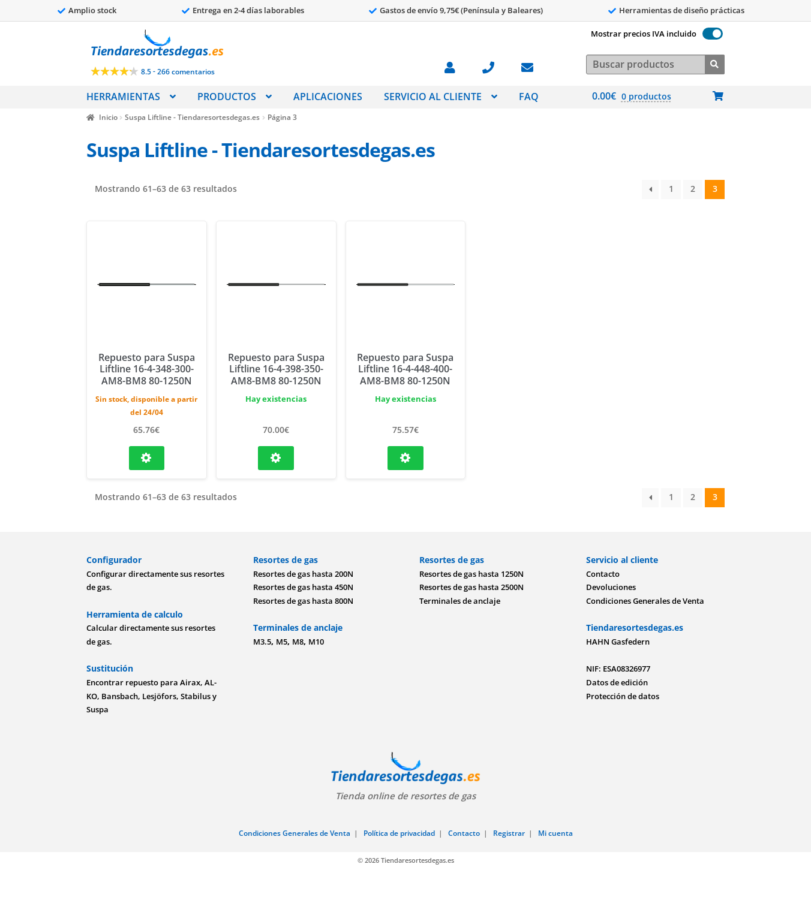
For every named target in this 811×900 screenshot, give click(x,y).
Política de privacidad (399, 833)
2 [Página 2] (692, 188)
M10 (316, 641)
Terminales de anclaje (459, 600)
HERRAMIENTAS (123, 96)
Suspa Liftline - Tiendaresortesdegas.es (192, 117)
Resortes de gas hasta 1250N (471, 573)
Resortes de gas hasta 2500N (471, 587)
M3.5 (262, 641)
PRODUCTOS (226, 96)
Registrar (509, 833)
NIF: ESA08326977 (618, 668)
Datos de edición (617, 682)
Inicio (108, 117)
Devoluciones (611, 587)
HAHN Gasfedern (618, 641)
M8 (298, 641)
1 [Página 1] (671, 188)
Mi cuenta (555, 833)
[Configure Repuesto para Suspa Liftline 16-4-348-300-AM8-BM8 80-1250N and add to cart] (147, 458)
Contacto (603, 573)
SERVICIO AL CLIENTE (433, 96)
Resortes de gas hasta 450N (303, 587)
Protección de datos (622, 696)
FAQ (529, 96)
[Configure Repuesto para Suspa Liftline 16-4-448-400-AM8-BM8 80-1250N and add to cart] (405, 458)
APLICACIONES (327, 96)
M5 (281, 641)
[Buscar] (714, 63)
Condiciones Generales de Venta (645, 600)
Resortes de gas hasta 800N (303, 600)
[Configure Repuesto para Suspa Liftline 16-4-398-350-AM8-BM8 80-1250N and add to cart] (276, 458)
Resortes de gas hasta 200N (303, 573)
